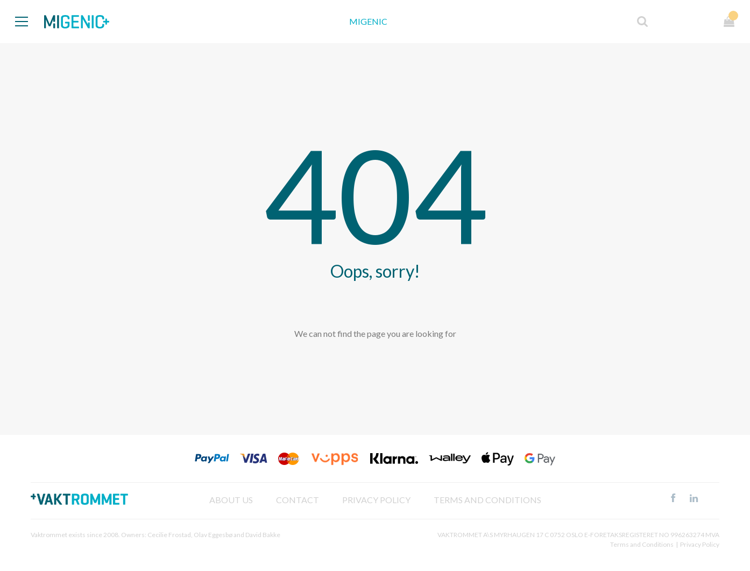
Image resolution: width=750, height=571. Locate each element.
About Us (231, 500)
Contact (297, 500)
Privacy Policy (699, 544)
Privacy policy (376, 500)
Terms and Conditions (487, 500)
